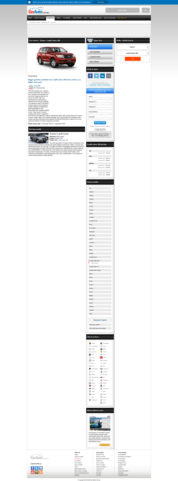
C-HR (91, 206)
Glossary (98, 475)
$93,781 (104, 172)
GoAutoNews (121, 458)
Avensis (91, 199)
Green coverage (100, 465)
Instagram (106, 85)
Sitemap (77, 475)
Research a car (100, 454)
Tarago (91, 306)
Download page (105, 444)
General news (100, 469)
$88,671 (104, 160)
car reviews (32, 22)
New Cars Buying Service (82, 473)
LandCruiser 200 (63, 140)
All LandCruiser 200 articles (97, 328)
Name (91, 96)
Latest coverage (79, 456)
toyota (38, 22)
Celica (91, 213)
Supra (91, 303)
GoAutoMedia (122, 454)
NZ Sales (98, 473)
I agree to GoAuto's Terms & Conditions (100, 126)
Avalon (91, 195)
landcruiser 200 (45, 22)
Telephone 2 (92, 107)
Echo (90, 224)
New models (78, 463)
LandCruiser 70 (93, 266)
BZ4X (91, 203)
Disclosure (121, 473)
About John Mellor (123, 471)
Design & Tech (122, 463)
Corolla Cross (93, 221)
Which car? (99, 461)
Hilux (91, 250)
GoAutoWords (122, 465)
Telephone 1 (93, 101)
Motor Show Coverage (81, 471)
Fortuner (92, 232)
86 (90, 188)
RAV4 (91, 292)
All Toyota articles (94, 324)
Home (76, 454)
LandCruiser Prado (95, 270)
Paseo (91, 277)
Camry (91, 210)
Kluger (91, 253)
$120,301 (104, 167)
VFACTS (98, 471)
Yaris (90, 314)
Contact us (121, 469)
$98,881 (104, 174)
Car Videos (78, 461)
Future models (78, 465)
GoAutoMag (121, 461)
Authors (120, 467)
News (76, 467)
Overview (53, 22)
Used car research (101, 467)
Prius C (91, 285)
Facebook (93, 85)
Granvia (91, 242)
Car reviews (78, 458)
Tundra (91, 310)
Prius (90, 281)
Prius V (91, 288)
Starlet (91, 299)
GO (146, 10)
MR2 (90, 274)
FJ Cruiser (92, 228)
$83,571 (104, 158)
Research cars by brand (102, 458)
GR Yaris (92, 235)
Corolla (91, 217)
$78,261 (104, 153)
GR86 (91, 239)
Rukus (91, 295)
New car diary (100, 463)
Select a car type (100, 456)
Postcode (92, 117)
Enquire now (100, 123)
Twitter (99, 85)
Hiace (91, 246)
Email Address (93, 112)
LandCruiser (93, 257)
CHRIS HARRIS (40, 88)
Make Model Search (80, 469)
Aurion (91, 192)
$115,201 (104, 165)
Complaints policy (123, 475)
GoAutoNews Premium (124, 456)
